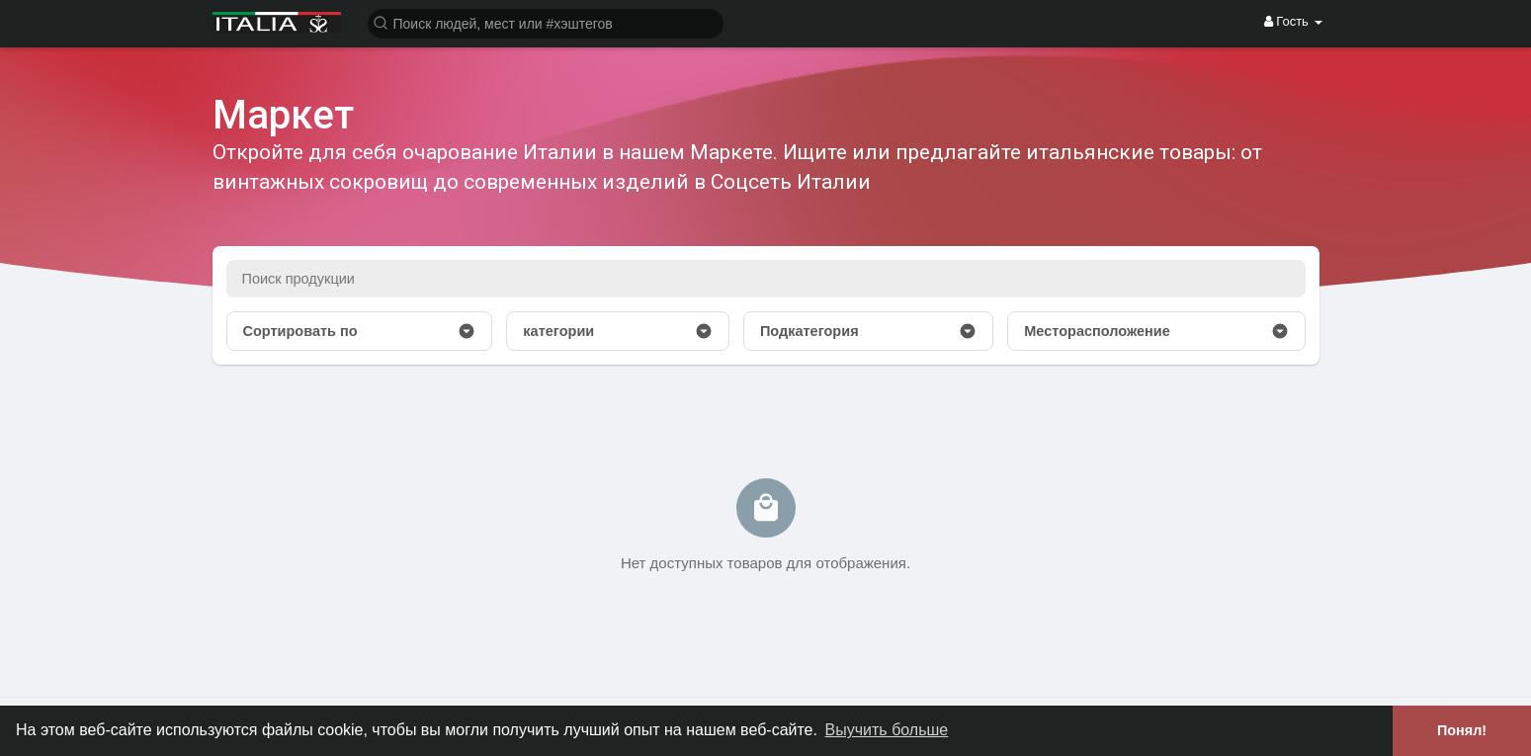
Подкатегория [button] (868, 331)
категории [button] (618, 331)
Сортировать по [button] (359, 331)
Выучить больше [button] (887, 729)
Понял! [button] (1462, 730)
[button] (545, 22)
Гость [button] (1293, 21)
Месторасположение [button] (1156, 331)
